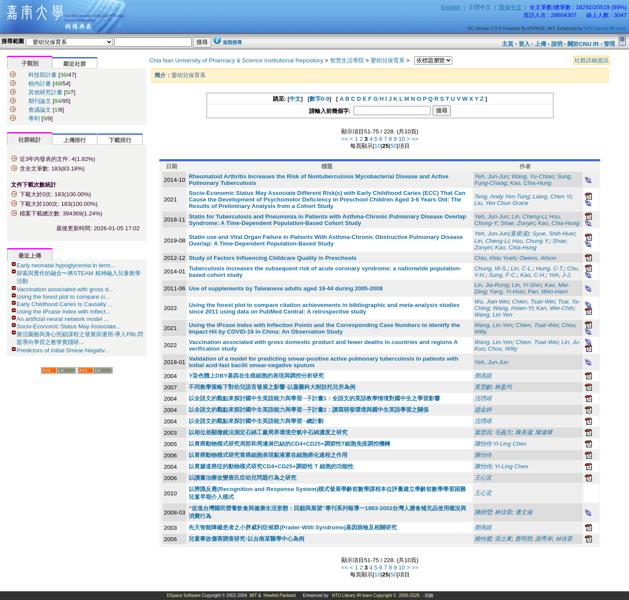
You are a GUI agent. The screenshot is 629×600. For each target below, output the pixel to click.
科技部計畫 (42, 75)
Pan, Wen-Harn (548, 291)
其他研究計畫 (45, 92)
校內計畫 (39, 83)
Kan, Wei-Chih (555, 308)
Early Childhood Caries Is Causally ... (65, 304)
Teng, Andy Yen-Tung (502, 196)
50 (393, 146)
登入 (524, 44)
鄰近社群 (74, 64)
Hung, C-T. (550, 268)
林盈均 (503, 387)
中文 (295, 98)
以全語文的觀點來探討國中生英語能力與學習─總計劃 (256, 421)
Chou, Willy (502, 348)
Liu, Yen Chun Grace (501, 203)
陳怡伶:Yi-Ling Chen (500, 443)
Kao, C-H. (533, 275)
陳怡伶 (483, 455)
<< (344, 139)
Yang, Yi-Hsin (506, 291)
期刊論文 (39, 101)
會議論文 (39, 109)
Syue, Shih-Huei (553, 233)
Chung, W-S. (491, 268)
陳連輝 (543, 432)
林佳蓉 (563, 538)
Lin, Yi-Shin (527, 285)
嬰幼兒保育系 (388, 60)
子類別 (29, 63)
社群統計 (29, 139)
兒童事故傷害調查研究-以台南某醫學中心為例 (246, 538)
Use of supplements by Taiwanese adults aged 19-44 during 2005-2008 (285, 288)
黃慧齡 (483, 387)
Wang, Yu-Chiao (533, 176)
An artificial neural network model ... (63, 319)
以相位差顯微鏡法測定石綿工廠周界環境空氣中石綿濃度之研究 (268, 432)
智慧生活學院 (347, 60)
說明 (557, 44)
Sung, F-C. (503, 275)
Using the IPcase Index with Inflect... (63, 311)
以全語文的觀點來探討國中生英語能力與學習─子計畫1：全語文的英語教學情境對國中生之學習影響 (314, 398)
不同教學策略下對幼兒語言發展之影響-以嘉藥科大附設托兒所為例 (272, 387)
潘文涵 (523, 512)
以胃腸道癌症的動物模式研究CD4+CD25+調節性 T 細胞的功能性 (271, 466)
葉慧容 (483, 432)
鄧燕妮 (483, 375)
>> (415, 139)
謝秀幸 (543, 538)
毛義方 (503, 432)
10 (402, 139)
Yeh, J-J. (560, 275)
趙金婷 (483, 409)
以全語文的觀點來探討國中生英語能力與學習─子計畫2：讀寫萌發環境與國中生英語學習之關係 (309, 409)
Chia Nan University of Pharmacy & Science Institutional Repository (236, 60)
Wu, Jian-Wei (491, 301)
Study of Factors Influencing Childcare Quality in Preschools (272, 258)
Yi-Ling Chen (511, 466)
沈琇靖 (483, 398)
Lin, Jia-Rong (491, 285)
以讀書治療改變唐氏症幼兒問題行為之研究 (242, 477)
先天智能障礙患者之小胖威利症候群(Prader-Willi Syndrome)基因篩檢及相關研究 (293, 527)
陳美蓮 (523, 432)
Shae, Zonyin (517, 223)
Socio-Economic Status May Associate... (69, 326)
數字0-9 (319, 98)
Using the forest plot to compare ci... (63, 296)
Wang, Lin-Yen (493, 314)
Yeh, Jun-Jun (491, 176)
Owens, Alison (538, 258)
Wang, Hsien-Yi (513, 308)
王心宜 (483, 477)
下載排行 (120, 140)
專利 (34, 118)
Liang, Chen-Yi (552, 196)
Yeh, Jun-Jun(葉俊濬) (501, 233)
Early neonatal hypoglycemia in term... (66, 265)
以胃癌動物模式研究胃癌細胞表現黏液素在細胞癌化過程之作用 (268, 455)
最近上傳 (29, 255)
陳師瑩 (483, 512)
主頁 (507, 44)
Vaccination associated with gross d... (65, 289)
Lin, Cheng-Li (529, 216)
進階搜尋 (232, 42)
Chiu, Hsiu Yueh (495, 258)
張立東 (503, 538)
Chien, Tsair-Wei (533, 301)
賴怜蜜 (483, 538)
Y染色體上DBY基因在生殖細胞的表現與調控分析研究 (256, 375)
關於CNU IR (583, 44)
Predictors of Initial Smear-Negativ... (63, 350)
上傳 (540, 44)
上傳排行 (74, 140)
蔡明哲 (523, 538)
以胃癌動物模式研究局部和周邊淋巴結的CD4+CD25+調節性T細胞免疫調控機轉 (289, 443)
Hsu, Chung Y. (530, 241)
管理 (609, 44)
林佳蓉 (503, 512)
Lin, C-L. (522, 268)
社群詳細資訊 (591, 60)
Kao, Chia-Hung (530, 183)
